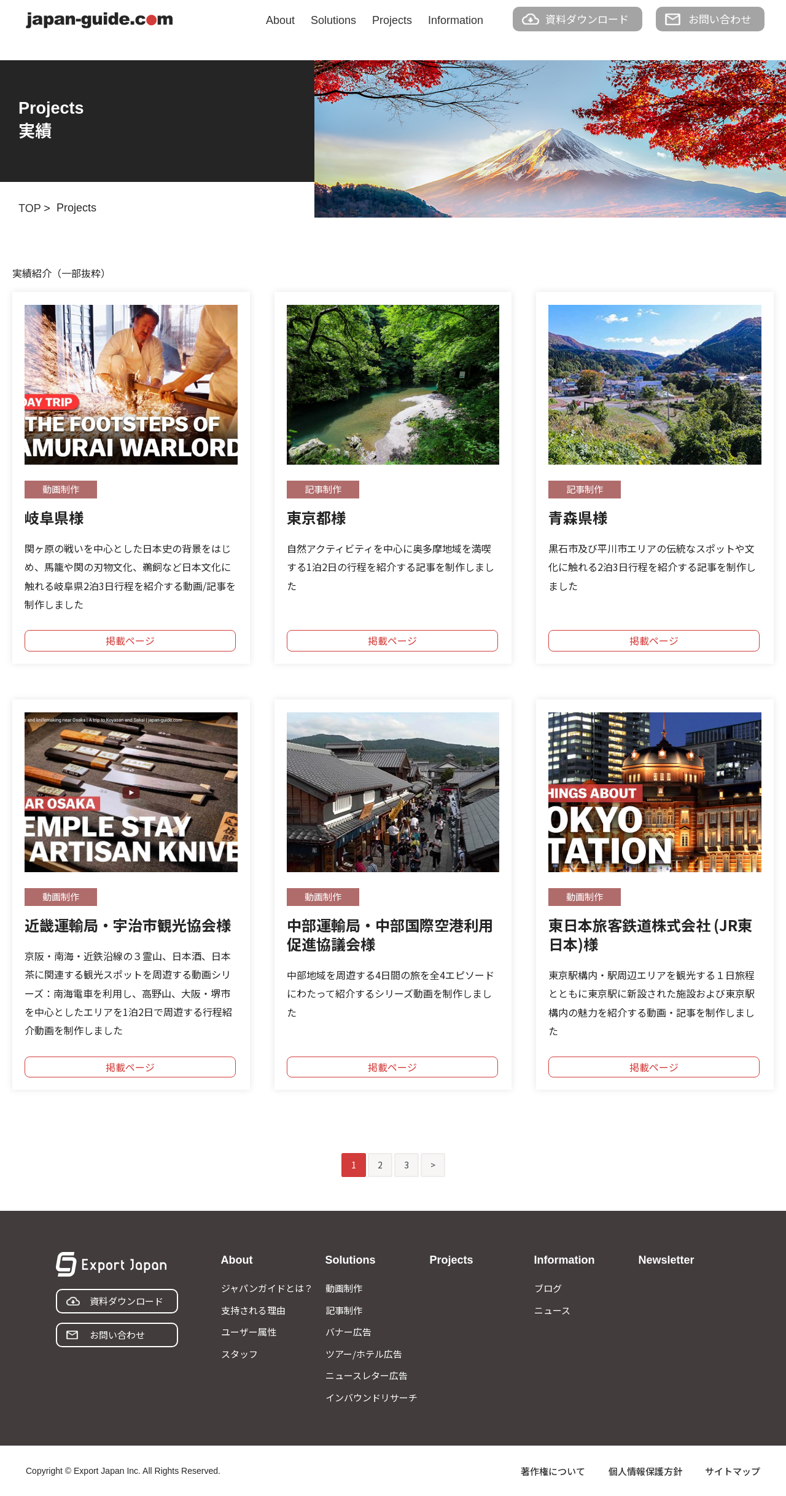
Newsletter (667, 1260)
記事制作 (343, 1310)
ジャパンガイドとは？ (267, 1287)
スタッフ (239, 1353)
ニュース (552, 1310)
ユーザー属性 (248, 1331)
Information (455, 20)
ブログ (548, 1287)
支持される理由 (253, 1310)
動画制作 (343, 1287)
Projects (392, 20)
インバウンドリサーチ (371, 1397)
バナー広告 (348, 1331)
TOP (29, 208)
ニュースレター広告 (366, 1375)
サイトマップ (732, 1471)
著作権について (553, 1471)
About (280, 20)
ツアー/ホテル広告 (363, 1353)
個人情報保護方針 (645, 1471)
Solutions (333, 20)
